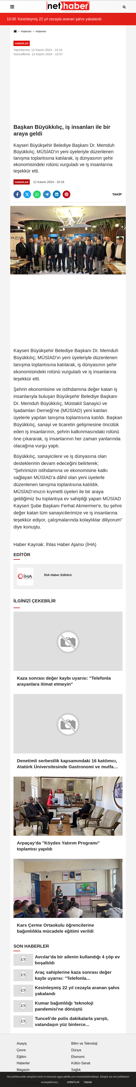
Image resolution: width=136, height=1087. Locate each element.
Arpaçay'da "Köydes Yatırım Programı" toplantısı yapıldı (58, 845)
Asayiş (22, 1043)
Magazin (23, 1070)
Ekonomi (77, 1057)
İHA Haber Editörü (58, 575)
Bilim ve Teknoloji (84, 1043)
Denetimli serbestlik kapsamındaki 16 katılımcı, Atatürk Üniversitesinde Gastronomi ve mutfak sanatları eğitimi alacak (67, 764)
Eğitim (21, 1057)
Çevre (21, 1050)
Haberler (26, 31)
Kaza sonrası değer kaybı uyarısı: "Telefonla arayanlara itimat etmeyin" (64, 681)
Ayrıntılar (73, 1082)
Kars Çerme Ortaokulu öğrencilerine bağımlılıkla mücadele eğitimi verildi (55, 928)
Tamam (88, 1082)
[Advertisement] (68, 90)
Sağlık (76, 1070)
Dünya (76, 1050)
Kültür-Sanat (80, 1063)
